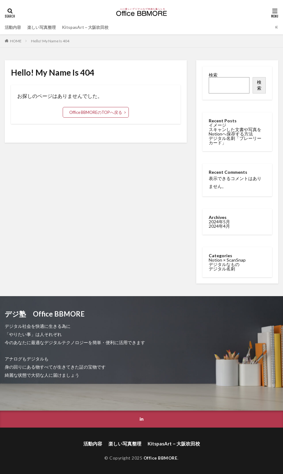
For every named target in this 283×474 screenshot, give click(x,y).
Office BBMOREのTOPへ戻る (96, 112)
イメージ (217, 125)
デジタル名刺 (222, 268)
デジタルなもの (224, 263)
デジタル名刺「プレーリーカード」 (235, 140)
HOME (16, 41)
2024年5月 (219, 221)
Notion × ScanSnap (227, 259)
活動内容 (13, 27)
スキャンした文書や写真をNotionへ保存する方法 (235, 131)
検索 (213, 74)
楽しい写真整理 (44, 27)
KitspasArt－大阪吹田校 (90, 27)
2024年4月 (219, 225)
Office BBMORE (160, 457)
